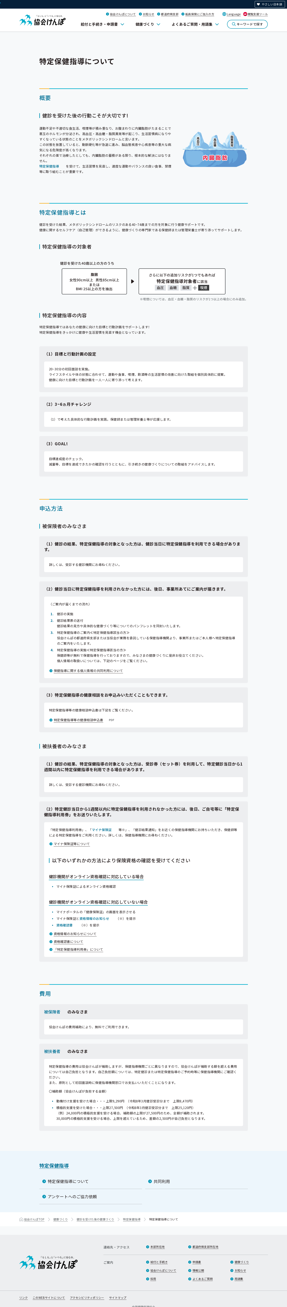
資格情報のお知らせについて (75, 933)
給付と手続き (159, 1262)
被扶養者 (52, 1051)
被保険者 (52, 1012)
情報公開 (198, 1270)
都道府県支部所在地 (206, 1247)
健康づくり (145, 24)
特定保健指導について (68, 1181)
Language (234, 14)
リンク (23, 1298)
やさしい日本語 (272, 4)
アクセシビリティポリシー (87, 1298)
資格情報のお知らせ (94, 918)
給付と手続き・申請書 (99, 24)
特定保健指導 (49, 166)
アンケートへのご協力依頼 (72, 1196)
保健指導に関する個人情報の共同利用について (88, 670)
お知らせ (148, 14)
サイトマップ (118, 1298)
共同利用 (162, 1181)
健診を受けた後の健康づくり (95, 1219)
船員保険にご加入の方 (199, 14)
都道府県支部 (169, 14)
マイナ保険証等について (72, 843)
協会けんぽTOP (34, 1219)
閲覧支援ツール (258, 14)
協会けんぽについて (123, 14)
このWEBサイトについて (49, 1298)
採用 (153, 1279)
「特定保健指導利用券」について (78, 949)
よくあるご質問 (203, 1279)
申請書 (197, 1262)
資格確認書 (64, 925)
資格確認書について (68, 941)
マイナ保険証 (102, 829)
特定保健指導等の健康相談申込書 (84, 719)
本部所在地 (157, 1247)
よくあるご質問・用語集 (192, 24)
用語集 (239, 1279)
